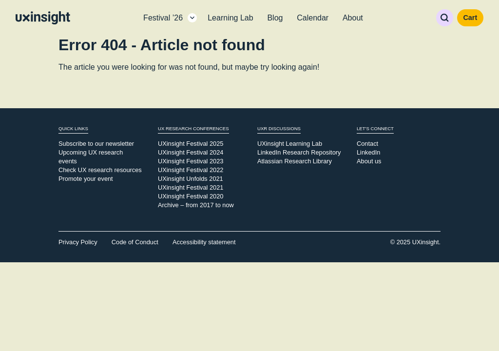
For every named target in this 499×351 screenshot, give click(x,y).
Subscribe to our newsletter (96, 143)
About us (369, 161)
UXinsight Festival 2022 (190, 170)
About (353, 18)
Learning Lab (230, 18)
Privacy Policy (77, 242)
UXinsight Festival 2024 (190, 152)
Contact (367, 143)
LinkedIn (368, 152)
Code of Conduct (135, 242)
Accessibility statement (204, 242)
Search (445, 18)
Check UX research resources (100, 170)
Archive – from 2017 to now (196, 205)
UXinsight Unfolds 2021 (190, 178)
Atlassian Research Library (294, 161)
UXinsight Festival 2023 (190, 161)
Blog (275, 18)
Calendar (312, 18)
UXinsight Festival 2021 (190, 187)
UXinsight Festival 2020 (190, 196)
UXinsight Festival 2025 (190, 143)
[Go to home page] (43, 17)
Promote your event (85, 178)
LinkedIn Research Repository (299, 152)
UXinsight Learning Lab (289, 143)
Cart (470, 17)
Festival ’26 (163, 18)
